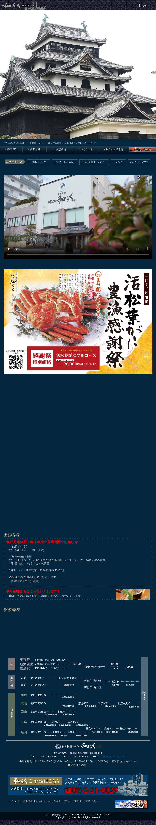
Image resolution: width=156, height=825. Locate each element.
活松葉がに (39, 162)
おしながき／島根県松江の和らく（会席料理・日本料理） (86, 149)
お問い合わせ (91, 801)
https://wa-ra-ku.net (113, 756)
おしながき (55, 801)
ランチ (119, 162)
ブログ (146, 5)
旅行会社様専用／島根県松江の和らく (114, 149)
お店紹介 (41, 801)
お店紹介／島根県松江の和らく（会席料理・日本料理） (60, 149)
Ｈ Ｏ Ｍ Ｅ (14, 801)
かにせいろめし (65, 162)
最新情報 (27, 801)
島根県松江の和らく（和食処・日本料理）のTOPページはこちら (10, 149)
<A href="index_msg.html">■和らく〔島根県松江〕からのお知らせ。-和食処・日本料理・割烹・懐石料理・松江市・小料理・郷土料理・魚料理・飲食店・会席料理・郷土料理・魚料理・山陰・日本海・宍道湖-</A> (78, 143)
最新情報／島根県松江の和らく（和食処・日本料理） (34, 149)
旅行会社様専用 (72, 801)
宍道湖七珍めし (95, 162)
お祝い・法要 (140, 162)
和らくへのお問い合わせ (142, 149)
